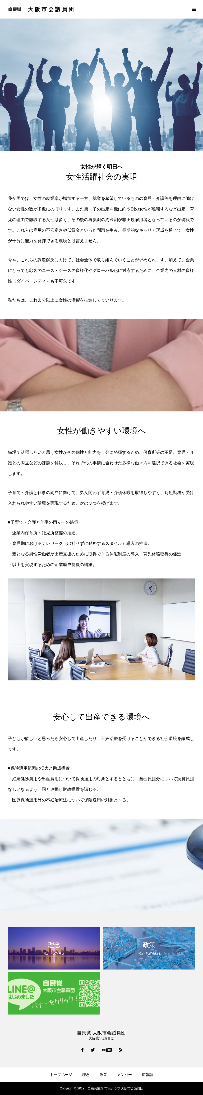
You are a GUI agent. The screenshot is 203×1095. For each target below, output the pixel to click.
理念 (86, 1074)
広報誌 (147, 1074)
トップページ (61, 1074)
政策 (103, 1074)
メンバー (124, 1074)
